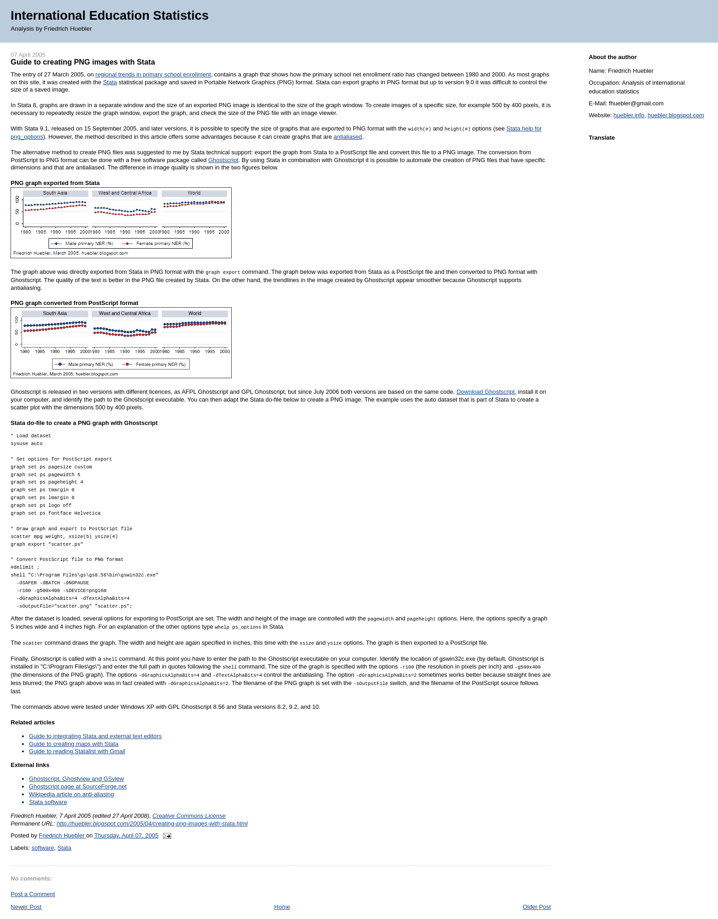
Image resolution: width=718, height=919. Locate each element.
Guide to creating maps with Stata (73, 731)
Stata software (48, 789)
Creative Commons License (189, 803)
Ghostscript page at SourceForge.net (77, 774)
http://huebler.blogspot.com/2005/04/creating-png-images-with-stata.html (152, 811)
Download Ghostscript (486, 390)
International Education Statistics (109, 15)
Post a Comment (33, 881)
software (43, 835)
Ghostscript (223, 159)
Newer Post (26, 894)
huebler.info (629, 115)
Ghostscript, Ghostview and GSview (76, 766)
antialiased (347, 136)
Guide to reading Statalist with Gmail (77, 739)
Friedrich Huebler (62, 823)
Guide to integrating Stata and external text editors (95, 723)
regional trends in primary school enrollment (153, 74)
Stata (110, 82)
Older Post (537, 894)
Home (282, 894)
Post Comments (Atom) (78, 911)
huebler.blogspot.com (675, 115)
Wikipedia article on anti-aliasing (71, 781)
